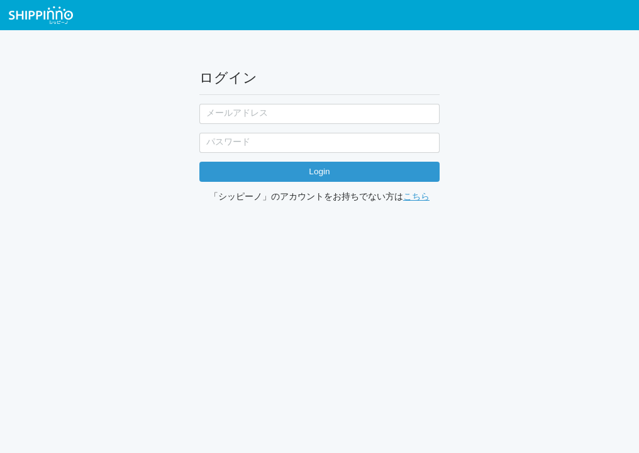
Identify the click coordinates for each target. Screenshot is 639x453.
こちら (416, 196)
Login (319, 171)
